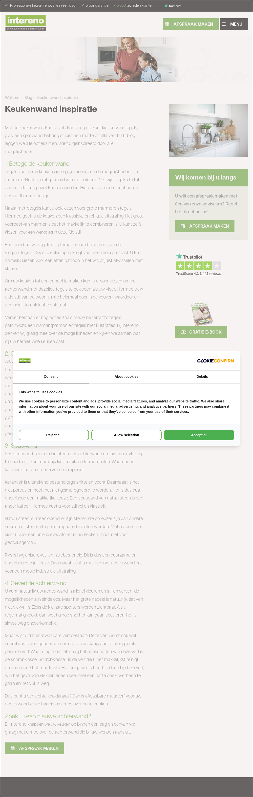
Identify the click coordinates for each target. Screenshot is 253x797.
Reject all (53, 435)
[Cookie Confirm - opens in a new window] (215, 361)
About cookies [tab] (126, 377)
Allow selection (126, 435)
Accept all (199, 435)
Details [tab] (202, 377)
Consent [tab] (51, 377)
